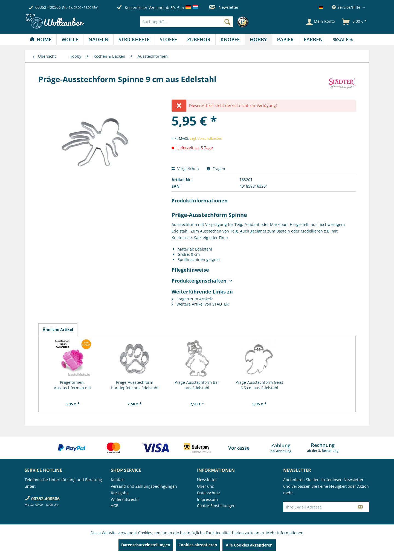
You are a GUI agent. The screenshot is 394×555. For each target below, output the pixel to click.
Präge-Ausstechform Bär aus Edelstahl (197, 385)
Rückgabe (120, 492)
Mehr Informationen (284, 532)
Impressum (207, 499)
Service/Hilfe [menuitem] (346, 7)
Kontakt (118, 479)
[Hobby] (258, 39)
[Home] (40, 39)
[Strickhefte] (134, 39)
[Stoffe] (168, 39)
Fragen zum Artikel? (192, 298)
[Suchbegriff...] (186, 21)
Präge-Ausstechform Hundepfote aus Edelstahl (134, 385)
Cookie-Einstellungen (216, 505)
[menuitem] (195, 21)
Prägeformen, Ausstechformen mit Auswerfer (72, 385)
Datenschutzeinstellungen (145, 544)
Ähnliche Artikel (58, 329)
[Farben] (313, 39)
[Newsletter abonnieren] (360, 507)
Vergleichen (185, 168)
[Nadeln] (98, 39)
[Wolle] (70, 39)
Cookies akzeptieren (197, 544)
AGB (114, 505)
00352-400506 (48, 7)
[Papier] (285, 39)
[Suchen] (227, 21)
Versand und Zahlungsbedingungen (144, 486)
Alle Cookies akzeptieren (249, 545)
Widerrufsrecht (125, 499)
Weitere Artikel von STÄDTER (200, 304)
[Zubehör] (198, 39)
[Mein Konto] (320, 22)
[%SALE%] (343, 39)
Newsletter (224, 7)
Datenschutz (208, 492)
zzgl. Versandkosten (206, 138)
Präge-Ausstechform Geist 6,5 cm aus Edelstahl (259, 385)
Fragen (216, 168)
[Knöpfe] (230, 39)
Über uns (205, 486)
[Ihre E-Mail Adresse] (317, 507)
